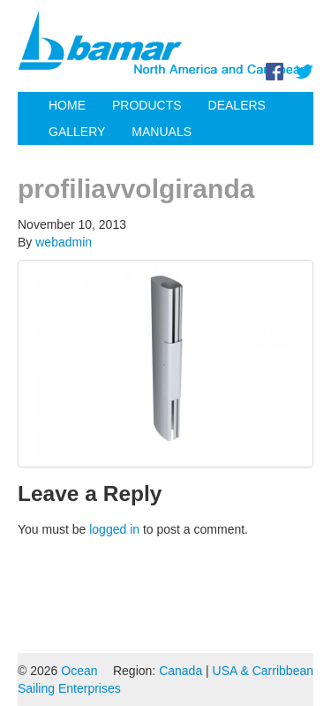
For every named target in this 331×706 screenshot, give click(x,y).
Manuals (162, 132)
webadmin (63, 242)
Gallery (77, 132)
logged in (114, 529)
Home (67, 105)
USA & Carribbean (263, 671)
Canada (180, 671)
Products (147, 105)
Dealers (237, 105)
